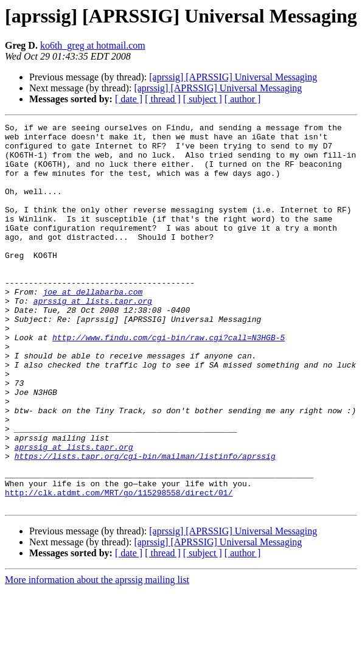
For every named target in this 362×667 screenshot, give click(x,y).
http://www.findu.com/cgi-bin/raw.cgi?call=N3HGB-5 (168, 380)
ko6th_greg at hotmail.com (92, 45)
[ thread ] (163, 99)
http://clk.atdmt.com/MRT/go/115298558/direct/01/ (118, 567)
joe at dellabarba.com (92, 326)
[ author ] (243, 99)
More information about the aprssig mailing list (97, 656)
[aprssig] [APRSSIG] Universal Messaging (233, 77)
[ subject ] (202, 99)
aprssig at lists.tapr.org (92, 337)
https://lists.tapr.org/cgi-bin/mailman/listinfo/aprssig (145, 523)
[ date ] (128, 99)
